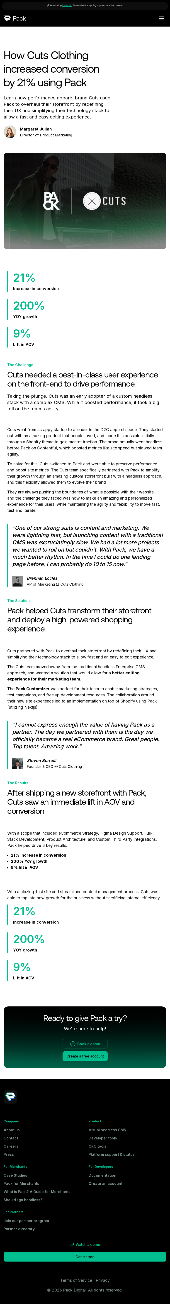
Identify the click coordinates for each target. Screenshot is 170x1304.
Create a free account (85, 1056)
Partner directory (19, 1229)
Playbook (67, 5)
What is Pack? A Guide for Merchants (37, 1191)
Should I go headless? (23, 1200)
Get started (85, 1257)
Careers (11, 1146)
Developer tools (103, 1138)
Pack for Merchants (21, 1183)
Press (9, 1154)
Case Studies (15, 1175)
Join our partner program (26, 1220)
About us (12, 1130)
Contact (11, 1138)
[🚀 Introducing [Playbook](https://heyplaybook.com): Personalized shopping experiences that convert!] (85, 6)
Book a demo (85, 1044)
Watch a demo (85, 1244)
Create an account (105, 1183)
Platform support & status (112, 1154)
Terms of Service (76, 1280)
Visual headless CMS (107, 1130)
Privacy (103, 1280)
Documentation (102, 1175)
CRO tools (97, 1146)
